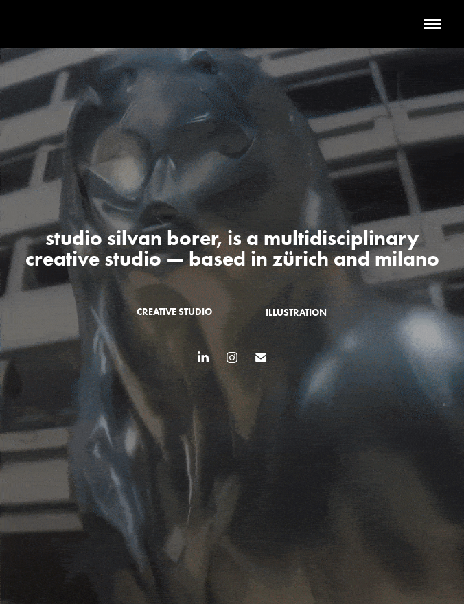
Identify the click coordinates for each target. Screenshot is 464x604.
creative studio (174, 312)
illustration (296, 312)
